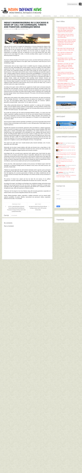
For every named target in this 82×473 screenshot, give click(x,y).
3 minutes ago (73, 154)
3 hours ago (68, 176)
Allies (22, 16)
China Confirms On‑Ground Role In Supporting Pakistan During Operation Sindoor (66, 74)
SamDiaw (60, 172)
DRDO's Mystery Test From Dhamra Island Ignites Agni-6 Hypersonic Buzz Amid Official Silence (66, 36)
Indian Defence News (22, 29)
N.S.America (29, 16)
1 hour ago (72, 169)
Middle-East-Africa (47, 16)
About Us (78, 16)
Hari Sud (60, 143)
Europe (55, 16)
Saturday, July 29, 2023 (10, 29)
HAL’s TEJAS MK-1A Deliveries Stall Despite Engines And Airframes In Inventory (65, 54)
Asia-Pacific (37, 16)
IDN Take (62, 16)
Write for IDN (70, 16)
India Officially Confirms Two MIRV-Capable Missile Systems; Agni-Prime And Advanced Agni (66, 59)
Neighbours (15, 16)
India (9, 16)
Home (3, 16)
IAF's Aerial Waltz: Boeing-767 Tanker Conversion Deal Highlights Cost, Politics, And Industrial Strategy (66, 79)
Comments (14, 215)
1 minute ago (72, 147)
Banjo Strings (61, 165)
